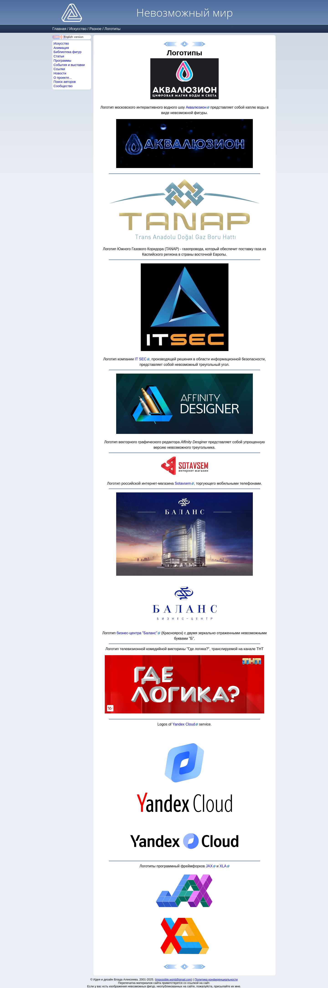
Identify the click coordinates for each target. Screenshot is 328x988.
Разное (96, 29)
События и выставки (69, 65)
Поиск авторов (65, 82)
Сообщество (63, 86)
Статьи (59, 56)
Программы (62, 60)
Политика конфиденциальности (216, 979)
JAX (209, 866)
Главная (59, 29)
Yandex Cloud (183, 724)
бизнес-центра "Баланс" (137, 633)
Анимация (61, 48)
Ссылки (59, 69)
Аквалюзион (196, 107)
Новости (60, 73)
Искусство (77, 29)
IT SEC (140, 359)
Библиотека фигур (67, 52)
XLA (223, 866)
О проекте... (63, 77)
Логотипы (112, 29)
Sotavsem (183, 483)
